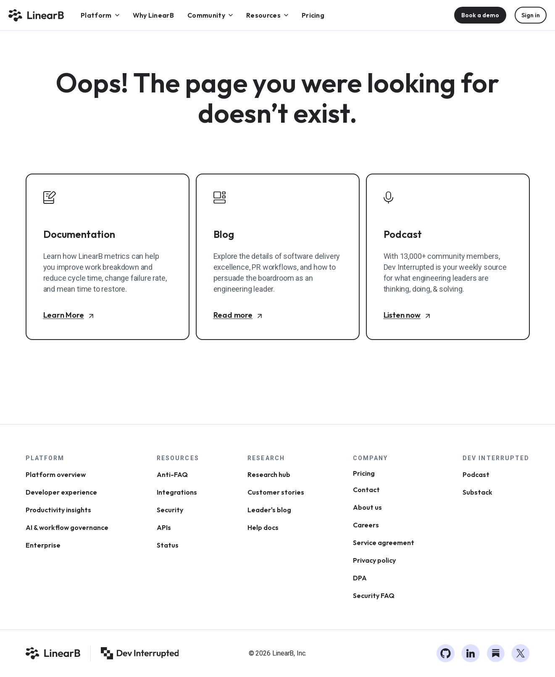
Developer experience (61, 492)
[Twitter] (520, 653)
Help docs (263, 527)
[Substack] (496, 653)
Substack (477, 492)
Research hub (268, 474)
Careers (366, 525)
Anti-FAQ (172, 474)
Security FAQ (374, 595)
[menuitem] (100, 15)
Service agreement (383, 542)
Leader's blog (269, 510)
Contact (366, 489)
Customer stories (275, 492)
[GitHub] (446, 653)
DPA (360, 578)
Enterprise (43, 545)
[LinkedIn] (470, 653)
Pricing (364, 473)
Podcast (476, 474)
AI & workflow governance (67, 527)
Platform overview (56, 474)
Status (168, 545)
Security (170, 510)
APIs (164, 527)
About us (367, 507)
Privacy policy (374, 560)
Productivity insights (58, 510)
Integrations (177, 492)
